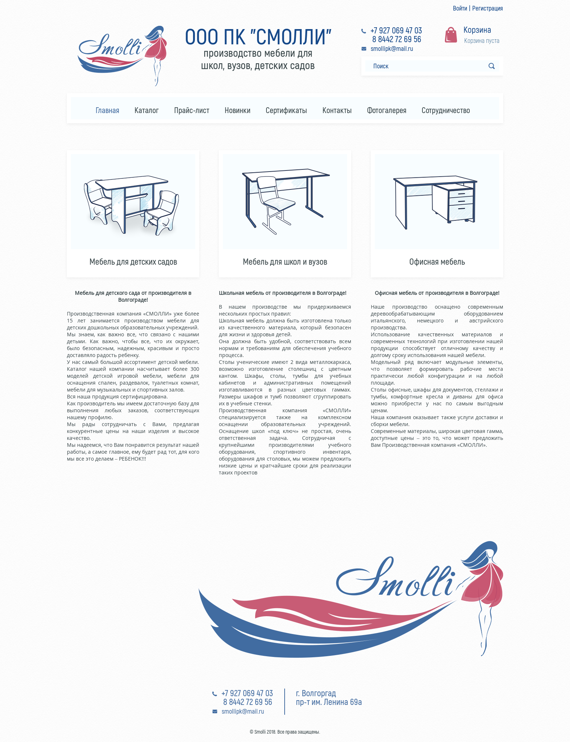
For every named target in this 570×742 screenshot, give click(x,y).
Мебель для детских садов (133, 261)
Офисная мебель (437, 261)
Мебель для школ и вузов (285, 261)
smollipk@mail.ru (392, 48)
